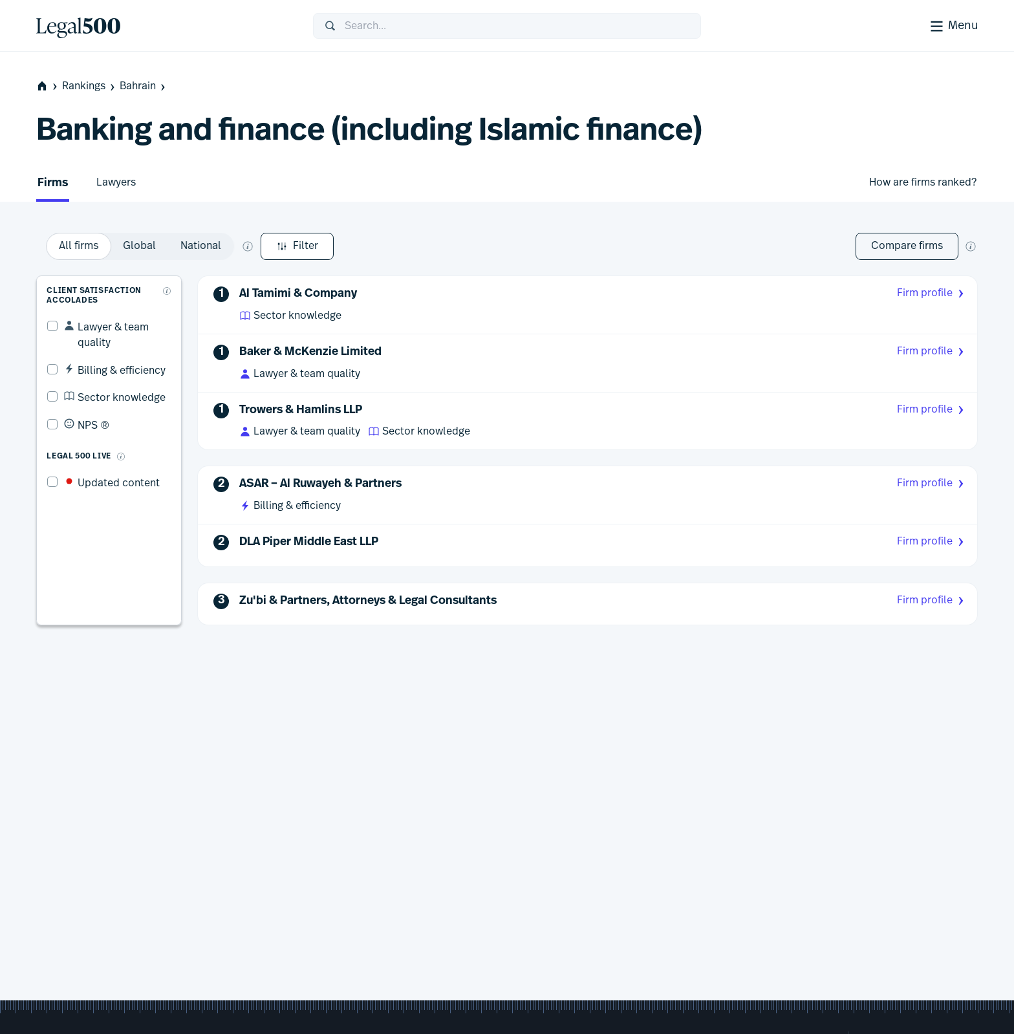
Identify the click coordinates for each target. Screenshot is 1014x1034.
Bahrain (143, 86)
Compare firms (907, 246)
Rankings (89, 86)
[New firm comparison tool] (971, 246)
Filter (73, 246)
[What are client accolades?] (168, 280)
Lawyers (116, 182)
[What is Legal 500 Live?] (109, 430)
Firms (53, 183)
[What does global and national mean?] (400, 246)
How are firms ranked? (922, 182)
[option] (230, 246)
